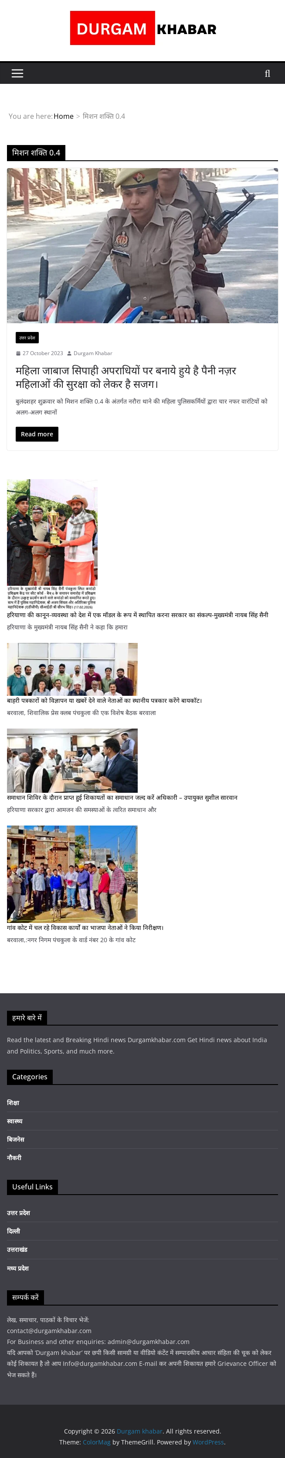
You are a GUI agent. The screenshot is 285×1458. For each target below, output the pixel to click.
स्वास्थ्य (14, 1121)
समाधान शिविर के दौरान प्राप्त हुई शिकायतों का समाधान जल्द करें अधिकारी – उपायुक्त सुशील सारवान (122, 797)
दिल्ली (13, 1231)
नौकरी (14, 1158)
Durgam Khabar (93, 353)
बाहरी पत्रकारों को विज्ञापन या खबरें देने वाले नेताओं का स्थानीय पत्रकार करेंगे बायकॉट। (104, 700)
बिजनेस (15, 1139)
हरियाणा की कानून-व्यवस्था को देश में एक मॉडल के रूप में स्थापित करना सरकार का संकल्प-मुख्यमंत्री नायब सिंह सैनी (137, 615)
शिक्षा (13, 1103)
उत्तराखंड (17, 1249)
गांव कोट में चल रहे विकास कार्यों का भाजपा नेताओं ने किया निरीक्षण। (85, 927)
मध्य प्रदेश (18, 1268)
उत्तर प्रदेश (27, 338)
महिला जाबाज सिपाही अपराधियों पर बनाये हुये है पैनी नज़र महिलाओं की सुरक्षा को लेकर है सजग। (126, 377)
